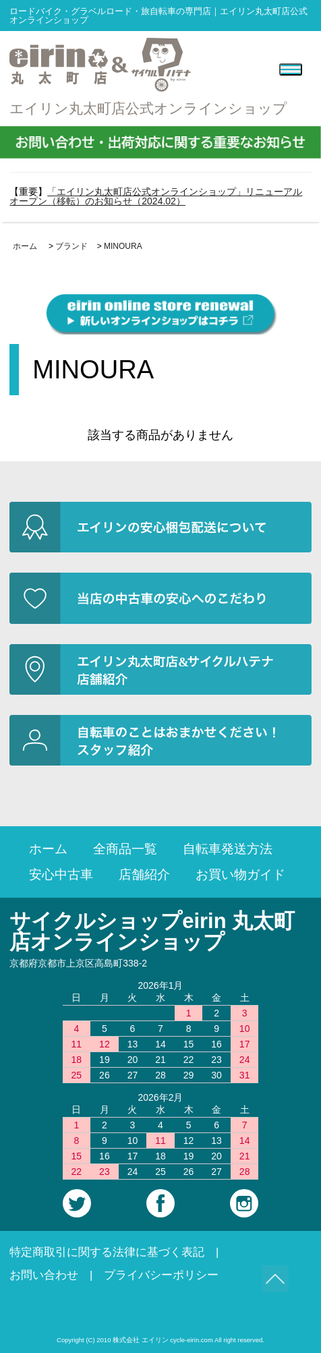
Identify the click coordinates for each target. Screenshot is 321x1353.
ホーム (25, 246)
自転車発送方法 (227, 849)
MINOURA (123, 246)
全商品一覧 (125, 849)
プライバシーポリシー (161, 1275)
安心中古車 (61, 874)
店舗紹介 (144, 874)
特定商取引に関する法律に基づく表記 (106, 1252)
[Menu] (290, 69)
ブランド (71, 246)
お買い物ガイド (240, 874)
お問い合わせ (43, 1275)
